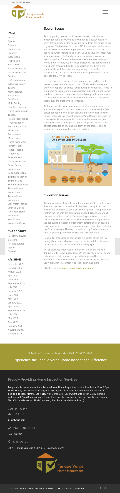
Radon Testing (15, 150)
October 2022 (15, 291)
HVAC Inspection (16, 80)
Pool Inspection (16, 122)
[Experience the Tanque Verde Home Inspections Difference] (60, 357)
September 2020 (16, 310)
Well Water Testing (17, 204)
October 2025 (15, 268)
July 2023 (13, 287)
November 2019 (16, 330)
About (11, 37)
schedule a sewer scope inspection (75, 268)
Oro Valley (41, 394)
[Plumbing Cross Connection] (117, 246)
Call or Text (23, 428)
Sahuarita (77, 394)
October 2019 (15, 333)
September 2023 (16, 283)
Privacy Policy (15, 146)
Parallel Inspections (18, 119)
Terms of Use (15, 180)
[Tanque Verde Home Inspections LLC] (28, 12)
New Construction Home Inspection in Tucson (18, 111)
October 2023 (15, 279)
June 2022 (13, 295)
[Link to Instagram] (105, 488)
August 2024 (14, 271)
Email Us (20, 414)
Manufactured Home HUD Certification (15, 95)
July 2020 (13, 314)
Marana (31, 394)
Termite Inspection (17, 177)
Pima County (28, 397)
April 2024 (13, 275)
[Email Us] (9, 414)
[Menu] (103, 12)
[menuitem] (103, 12)
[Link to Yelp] (110, 488)
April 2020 (13, 322)
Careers (12, 45)
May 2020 (13, 318)
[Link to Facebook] (100, 488)
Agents (11, 41)
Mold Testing (14, 103)
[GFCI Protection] (2, 246)
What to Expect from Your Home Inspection (16, 211)
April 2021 (13, 306)
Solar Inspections (17, 173)
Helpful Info (14, 61)
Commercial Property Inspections (14, 53)
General (12, 251)
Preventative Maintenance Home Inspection (17, 138)
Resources (13, 153)
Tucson (22, 394)
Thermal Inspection (18, 184)
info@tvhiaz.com (16, 420)
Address (20, 442)
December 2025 (16, 264)
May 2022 (13, 299)
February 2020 (15, 326)
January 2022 (15, 302)
